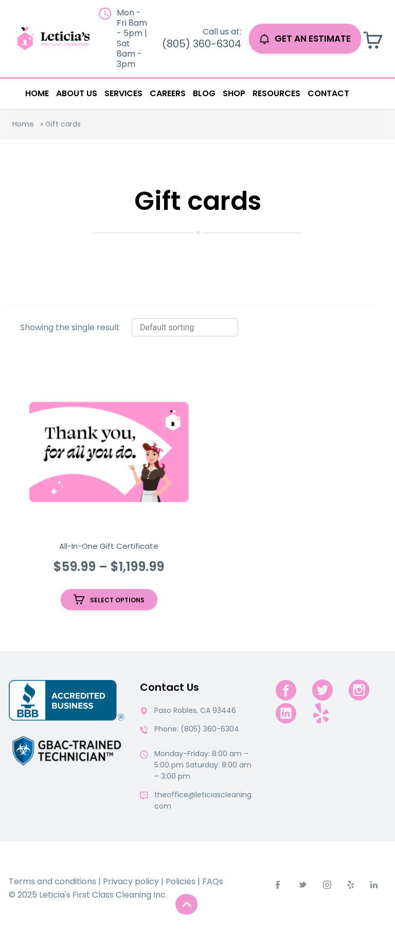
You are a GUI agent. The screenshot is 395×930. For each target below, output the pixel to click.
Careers (168, 93)
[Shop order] (185, 327)
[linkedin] (286, 713)
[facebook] (286, 690)
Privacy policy (131, 881)
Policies (180, 881)
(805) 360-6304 (201, 44)
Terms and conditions (52, 881)
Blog (204, 93)
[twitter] (322, 690)
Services (123, 93)
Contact (328, 93)
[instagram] (359, 690)
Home (37, 93)
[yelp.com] (321, 713)
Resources (276, 93)
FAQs (212, 881)
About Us (76, 93)
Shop (234, 93)
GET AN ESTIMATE (305, 38)
